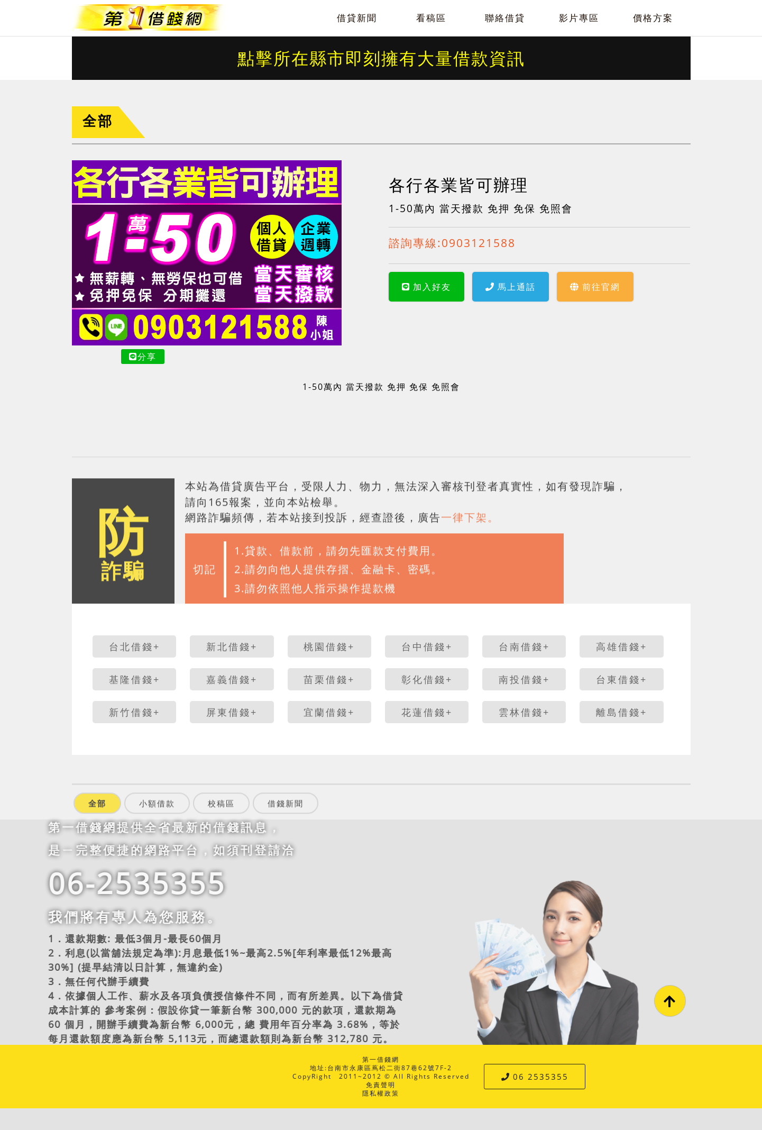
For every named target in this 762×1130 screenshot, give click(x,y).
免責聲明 (381, 1084)
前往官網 (595, 287)
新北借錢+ (232, 646)
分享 (143, 356)
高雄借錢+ (621, 646)
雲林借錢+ (524, 712)
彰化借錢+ (427, 679)
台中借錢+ (427, 646)
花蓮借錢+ (427, 712)
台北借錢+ (134, 646)
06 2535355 (534, 1076)
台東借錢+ (621, 679)
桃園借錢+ (329, 646)
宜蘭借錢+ (329, 712)
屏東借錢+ (232, 712)
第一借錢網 (380, 1059)
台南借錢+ (524, 646)
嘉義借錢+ (232, 679)
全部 (97, 121)
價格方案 (653, 18)
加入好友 (426, 287)
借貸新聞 (357, 18)
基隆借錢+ (134, 679)
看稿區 (431, 18)
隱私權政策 (380, 1093)
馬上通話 (510, 287)
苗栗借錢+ (329, 679)
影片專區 (579, 18)
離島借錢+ (621, 712)
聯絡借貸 (505, 18)
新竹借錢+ (134, 712)
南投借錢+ (524, 679)
